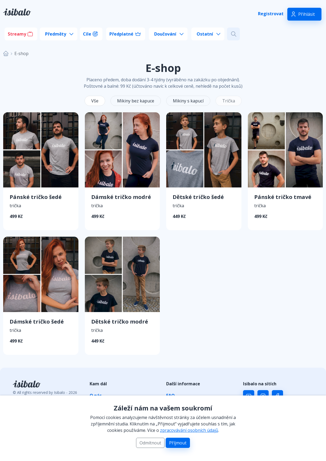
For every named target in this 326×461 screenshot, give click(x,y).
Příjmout (177, 443)
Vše (94, 101)
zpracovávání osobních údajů (189, 430)
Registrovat (271, 14)
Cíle (87, 34)
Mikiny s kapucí (188, 101)
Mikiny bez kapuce (135, 101)
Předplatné (121, 34)
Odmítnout (150, 443)
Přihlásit (306, 14)
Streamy (17, 34)
